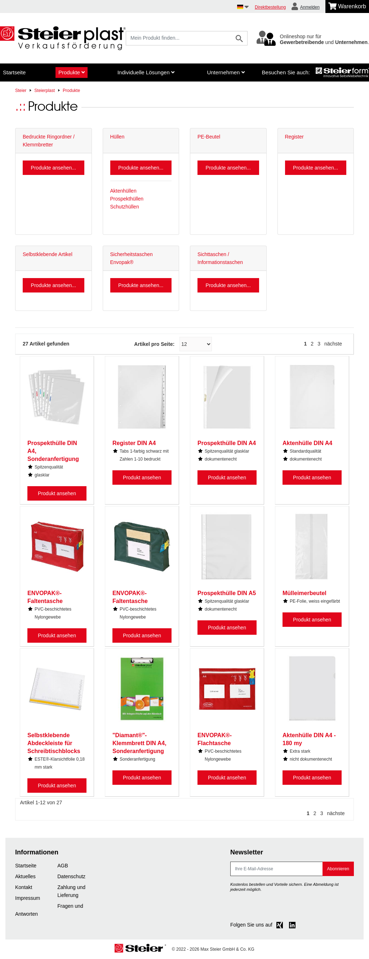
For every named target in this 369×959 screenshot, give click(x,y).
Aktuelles (25, 876)
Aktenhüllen (123, 191)
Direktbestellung (270, 7)
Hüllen (117, 137)
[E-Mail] (276, 869)
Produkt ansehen (57, 493)
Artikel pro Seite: (154, 344)
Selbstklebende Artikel (47, 254)
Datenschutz (71, 876)
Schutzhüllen (124, 207)
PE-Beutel (208, 137)
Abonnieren (338, 868)
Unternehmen (225, 72)
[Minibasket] (347, 6)
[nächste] (335, 344)
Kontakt (23, 887)
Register (294, 137)
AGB (62, 865)
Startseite (14, 72)
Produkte (71, 72)
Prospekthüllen (127, 199)
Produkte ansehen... (53, 168)
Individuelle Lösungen (145, 72)
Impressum (27, 898)
